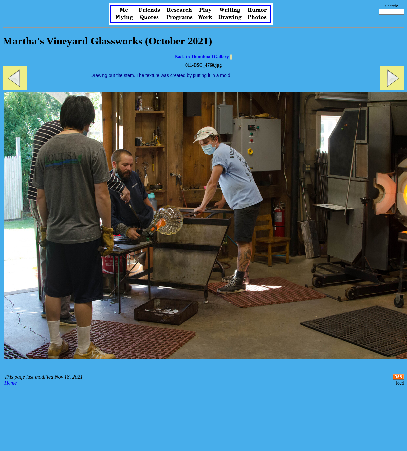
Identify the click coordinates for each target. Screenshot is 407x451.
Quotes (149, 17)
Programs (179, 17)
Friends (149, 10)
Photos (257, 17)
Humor (257, 10)
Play (205, 10)
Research (179, 10)
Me (124, 10)
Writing (229, 10)
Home (10, 383)
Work (205, 17)
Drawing (230, 17)
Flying (124, 17)
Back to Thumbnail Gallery (202, 56)
